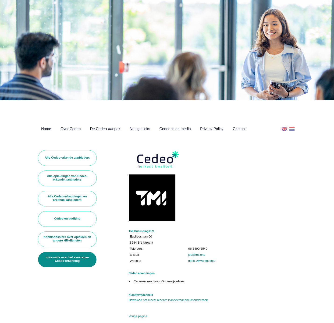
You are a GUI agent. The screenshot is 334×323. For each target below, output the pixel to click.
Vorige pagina (138, 316)
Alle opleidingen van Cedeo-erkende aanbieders (67, 177)
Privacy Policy (212, 129)
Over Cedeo (70, 129)
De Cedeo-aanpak (105, 129)
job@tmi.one (196, 254)
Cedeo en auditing (67, 218)
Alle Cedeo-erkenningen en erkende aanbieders (67, 198)
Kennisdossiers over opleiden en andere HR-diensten (67, 238)
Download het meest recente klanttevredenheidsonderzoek (168, 300)
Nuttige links (140, 129)
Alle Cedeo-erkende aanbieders (67, 157)
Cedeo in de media (175, 129)
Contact (239, 129)
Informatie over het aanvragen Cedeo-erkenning (67, 259)
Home (46, 129)
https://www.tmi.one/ (201, 261)
